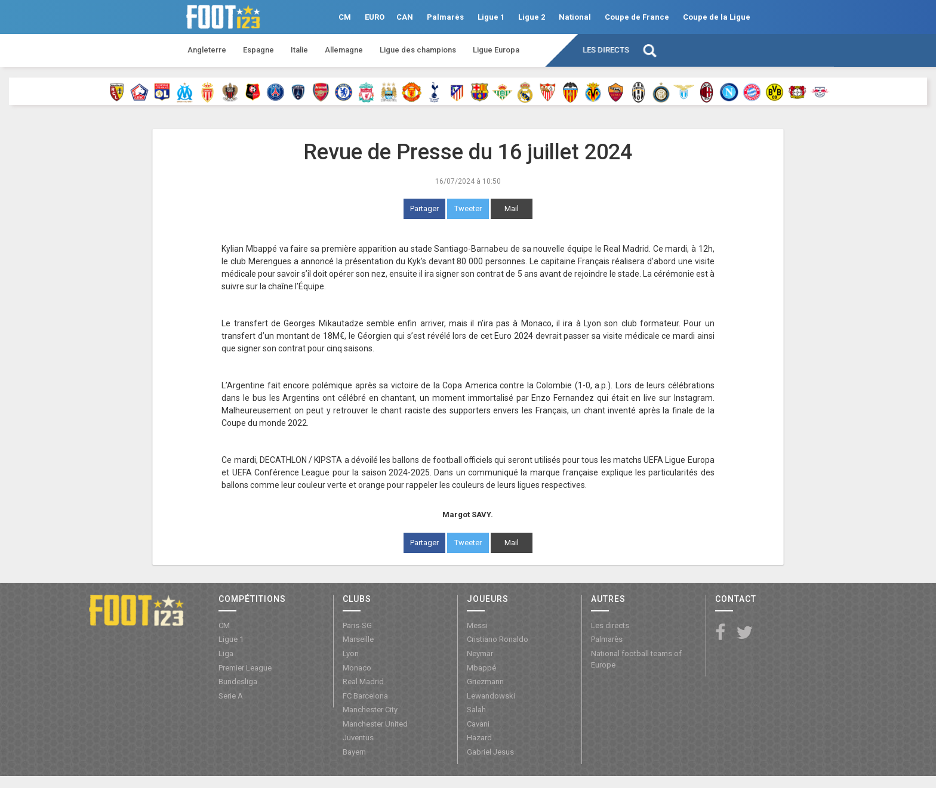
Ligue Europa (496, 49)
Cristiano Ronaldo (497, 639)
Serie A (230, 695)
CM (344, 17)
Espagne (258, 49)
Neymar (480, 653)
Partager (424, 208)
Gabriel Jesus (490, 751)
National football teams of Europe (636, 659)
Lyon (351, 653)
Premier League (245, 667)
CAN (404, 17)
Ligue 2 (531, 17)
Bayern (354, 751)
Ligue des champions (418, 49)
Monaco (357, 667)
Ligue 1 (491, 17)
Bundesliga (237, 681)
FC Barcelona (365, 695)
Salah (476, 709)
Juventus (358, 737)
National (575, 17)
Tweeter (468, 208)
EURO (374, 17)
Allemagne (344, 49)
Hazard (479, 737)
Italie (299, 49)
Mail (511, 208)
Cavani (478, 723)
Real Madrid (363, 681)
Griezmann (485, 681)
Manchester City (370, 709)
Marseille (358, 639)
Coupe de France (637, 17)
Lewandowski (491, 695)
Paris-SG (357, 625)
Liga (225, 653)
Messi (477, 625)
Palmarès (445, 17)
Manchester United (375, 723)
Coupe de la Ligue (716, 17)
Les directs (606, 49)
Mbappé (481, 667)
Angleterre (206, 49)
